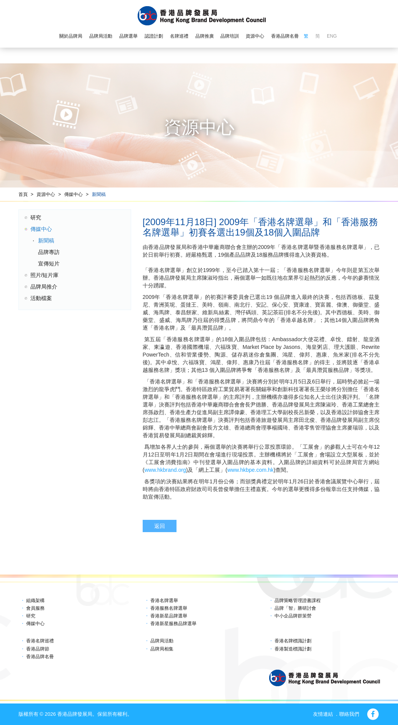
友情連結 (323, 714)
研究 (35, 217)
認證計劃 (154, 36)
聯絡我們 (349, 714)
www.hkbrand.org (165, 470)
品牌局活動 (100, 36)
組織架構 (35, 600)
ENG (332, 36)
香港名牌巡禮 (40, 641)
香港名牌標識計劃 (293, 641)
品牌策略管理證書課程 (298, 600)
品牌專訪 (49, 252)
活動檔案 (41, 298)
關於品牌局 (70, 36)
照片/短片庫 (44, 275)
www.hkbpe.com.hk (250, 470)
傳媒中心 (73, 194)
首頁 (23, 194)
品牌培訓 (229, 36)
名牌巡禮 (179, 36)
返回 (159, 526)
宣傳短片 (49, 263)
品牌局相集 (161, 649)
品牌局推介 (43, 287)
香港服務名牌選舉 (168, 608)
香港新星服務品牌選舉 (173, 623)
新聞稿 (99, 194)
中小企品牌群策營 (293, 616)
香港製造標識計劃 (293, 649)
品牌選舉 (128, 36)
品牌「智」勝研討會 (295, 608)
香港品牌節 (37, 649)
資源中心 (255, 36)
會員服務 (35, 608)
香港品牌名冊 (285, 36)
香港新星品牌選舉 (168, 616)
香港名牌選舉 (164, 600)
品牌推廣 (204, 36)
